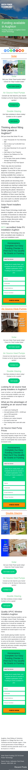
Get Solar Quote (14, 86)
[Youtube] (20, 50)
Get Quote (14, 121)
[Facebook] (5, 50)
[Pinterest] (17, 50)
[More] (22, 50)
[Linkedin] (14, 50)
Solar (14, 76)
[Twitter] (8, 50)
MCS (3, 227)
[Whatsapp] (11, 50)
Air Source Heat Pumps (14, 92)
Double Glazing (14, 111)
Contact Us (14, 105)
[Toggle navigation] (25, 4)
